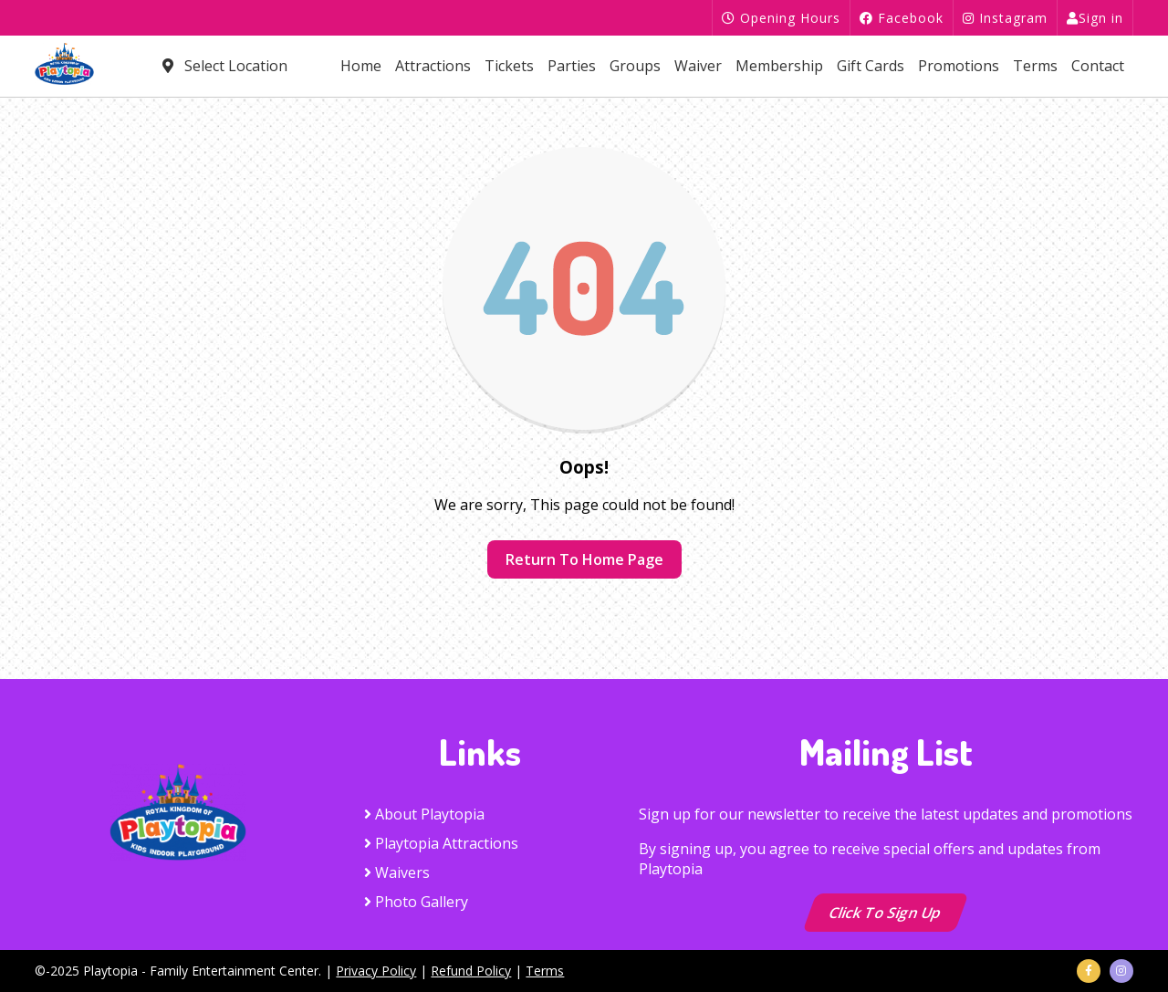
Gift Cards (870, 66)
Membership (779, 66)
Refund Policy (471, 970)
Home (360, 66)
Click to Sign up (886, 913)
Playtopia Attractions (441, 843)
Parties (572, 66)
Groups (635, 66)
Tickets (509, 66)
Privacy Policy (376, 970)
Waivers (397, 872)
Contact (1097, 66)
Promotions (958, 66)
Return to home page (584, 559)
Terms (1035, 66)
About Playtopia (424, 814)
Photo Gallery (416, 902)
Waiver (698, 66)
